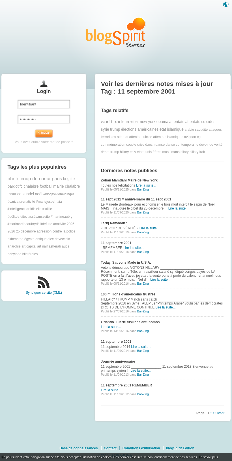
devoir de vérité (210, 145)
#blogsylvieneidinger (58, 194)
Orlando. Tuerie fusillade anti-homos (130, 322)
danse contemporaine (182, 145)
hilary (185, 152)
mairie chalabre (66, 186)
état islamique (172, 129)
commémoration (113, 145)
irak (202, 152)
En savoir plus (208, 457)
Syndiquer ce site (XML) (44, 293)
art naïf (42, 246)
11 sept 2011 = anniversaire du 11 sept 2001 (136, 199)
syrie (105, 129)
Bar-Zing (143, 189)
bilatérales (30, 254)
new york (147, 122)
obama (162, 122)
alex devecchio (59, 239)
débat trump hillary (115, 152)
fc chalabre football (36, 186)
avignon (190, 137)
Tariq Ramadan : (114, 223)
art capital (29, 246)
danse (160, 145)
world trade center (120, 121)
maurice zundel (21, 194)
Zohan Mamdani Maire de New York (129, 180)
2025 (70, 224)
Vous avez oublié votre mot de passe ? (44, 142)
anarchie (14, 246)
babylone (15, 254)
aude (66, 246)
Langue (226, 4)
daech (149, 145)
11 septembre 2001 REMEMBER (126, 385)
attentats (176, 122)
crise (140, 145)
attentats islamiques (168, 137)
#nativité (59, 224)
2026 (11, 231)
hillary (194, 152)
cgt (199, 137)
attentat (122, 137)
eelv (133, 152)
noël (38, 194)
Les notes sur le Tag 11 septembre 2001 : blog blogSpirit (116, 32)
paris (57, 178)
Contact (110, 448)
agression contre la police (56, 231)
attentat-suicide (140, 137)
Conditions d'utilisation (141, 448)
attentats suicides (200, 122)
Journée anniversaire (118, 361)
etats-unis (144, 152)
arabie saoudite (196, 130)
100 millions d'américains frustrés (128, 294)
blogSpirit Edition (180, 448)
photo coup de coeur (29, 178)
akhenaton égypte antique (27, 239)
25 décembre (26, 231)
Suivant (218, 413)
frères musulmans (165, 152)
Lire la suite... (146, 185)
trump (115, 129)
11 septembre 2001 (116, 243)
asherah (55, 246)
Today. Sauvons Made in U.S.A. (126, 263)
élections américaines (140, 129)
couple (131, 145)
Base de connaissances (78, 448)
